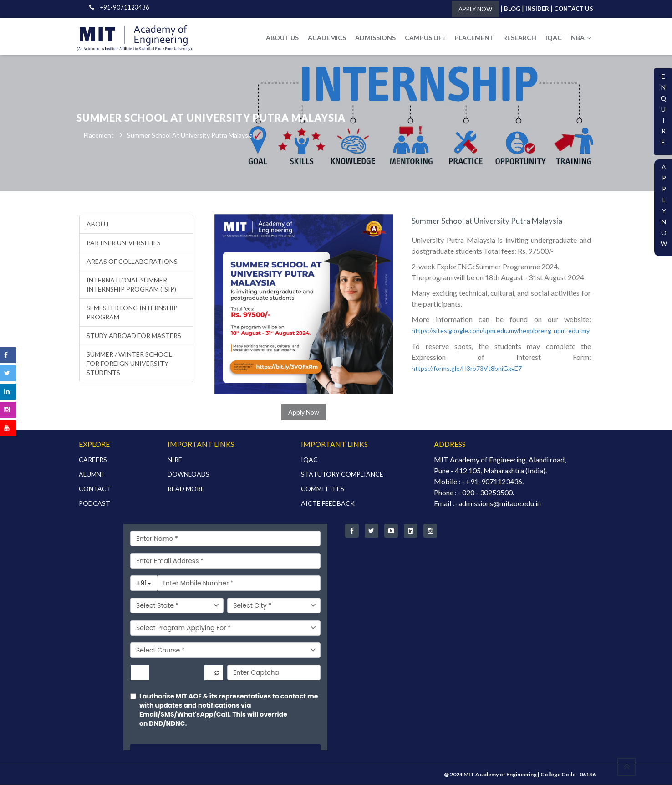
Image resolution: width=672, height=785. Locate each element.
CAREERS (93, 460)
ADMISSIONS (375, 37)
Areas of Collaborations (132, 262)
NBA (581, 37)
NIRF (175, 460)
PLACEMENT (474, 37)
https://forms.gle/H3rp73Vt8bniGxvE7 (467, 369)
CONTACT (95, 489)
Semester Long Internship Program (132, 312)
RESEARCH (519, 37)
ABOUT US (282, 37)
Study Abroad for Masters (134, 336)
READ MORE (186, 489)
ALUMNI (91, 474)
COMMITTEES (322, 489)
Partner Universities (124, 243)
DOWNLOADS (188, 474)
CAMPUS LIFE (425, 37)
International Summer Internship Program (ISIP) (131, 285)
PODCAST (94, 504)
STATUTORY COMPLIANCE (342, 474)
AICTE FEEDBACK (328, 504)
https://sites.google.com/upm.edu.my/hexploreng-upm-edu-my (501, 331)
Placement (98, 135)
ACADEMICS (327, 37)
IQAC (553, 37)
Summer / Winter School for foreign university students (129, 364)
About (98, 224)
